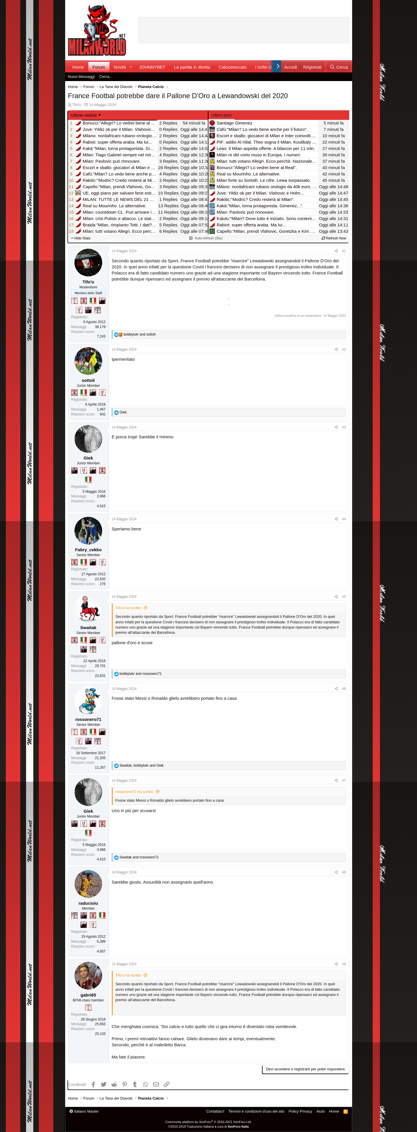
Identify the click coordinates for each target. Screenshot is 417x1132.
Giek (88, 457)
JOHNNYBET (152, 67)
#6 (344, 689)
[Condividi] (336, 251)
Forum (99, 67)
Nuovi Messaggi (81, 76)
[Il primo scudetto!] (93, 301)
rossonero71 (88, 719)
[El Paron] (102, 301)
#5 (344, 597)
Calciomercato (232, 67)
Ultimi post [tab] (221, 115)
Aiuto (320, 1111)
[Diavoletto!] (84, 301)
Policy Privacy (300, 1111)
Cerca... (106, 76)
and (140, 334)
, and (142, 765)
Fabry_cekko (88, 549)
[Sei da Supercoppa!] (97, 310)
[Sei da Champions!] (79, 310)
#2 (344, 349)
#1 (344, 251)
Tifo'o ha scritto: (129, 608)
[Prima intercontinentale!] (74, 301)
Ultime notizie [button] (84, 115)
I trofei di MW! (268, 67)
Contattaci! (215, 1111)
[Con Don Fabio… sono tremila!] (88, 310)
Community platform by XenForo (208, 1122)
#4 (344, 519)
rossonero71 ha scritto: (135, 792)
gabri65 (88, 994)
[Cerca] (339, 67)
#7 (344, 781)
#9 (344, 964)
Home (78, 67)
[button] (131, 67)
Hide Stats (81, 238)
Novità (120, 67)
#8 (344, 872)
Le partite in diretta (192, 67)
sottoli (88, 380)
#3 (344, 427)
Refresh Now (334, 238)
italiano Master (84, 1111)
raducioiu (88, 903)
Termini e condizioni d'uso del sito (256, 1111)
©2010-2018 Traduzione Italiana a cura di (208, 1126)
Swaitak (88, 627)
